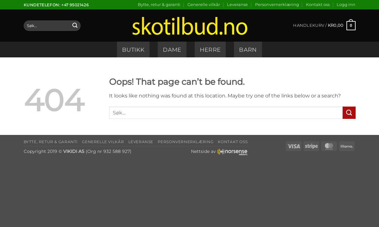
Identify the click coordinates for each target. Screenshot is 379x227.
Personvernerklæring (277, 4)
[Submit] (75, 25)
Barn (248, 49)
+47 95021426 (75, 5)
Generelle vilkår (203, 4)
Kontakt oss (318, 4)
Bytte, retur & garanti (159, 4)
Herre (210, 49)
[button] (346, 4)
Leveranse (237, 4)
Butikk (133, 49)
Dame (172, 49)
